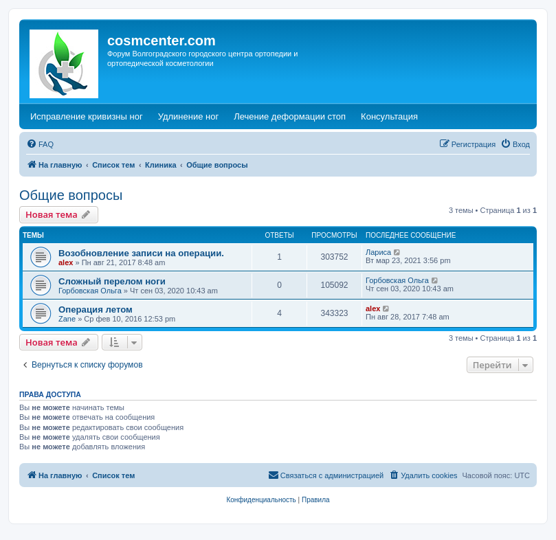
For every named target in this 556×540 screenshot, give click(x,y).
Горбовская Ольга (90, 290)
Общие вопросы (70, 195)
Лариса (378, 252)
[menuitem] (40, 144)
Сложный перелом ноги (112, 281)
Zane (67, 319)
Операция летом (95, 309)
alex (65, 262)
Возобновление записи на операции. (141, 253)
